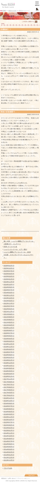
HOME (4, 10)
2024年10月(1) (9, 284)
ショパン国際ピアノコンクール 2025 (17, 252)
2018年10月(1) (9, 365)
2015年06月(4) (9, 425)
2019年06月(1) (9, 355)
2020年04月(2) (9, 338)
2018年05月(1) (9, 371)
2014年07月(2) (9, 441)
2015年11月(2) (9, 417)
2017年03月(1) (9, 392)
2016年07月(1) (9, 406)
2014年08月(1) (9, 438)
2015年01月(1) (9, 430)
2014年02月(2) (9, 452)
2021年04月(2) (9, 325)
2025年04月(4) (9, 274)
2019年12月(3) (9, 344)
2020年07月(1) (9, 333)
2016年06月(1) (9, 409)
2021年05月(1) (9, 322)
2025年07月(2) (9, 271)
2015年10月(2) (9, 419)
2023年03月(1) (9, 301)
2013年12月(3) (9, 457)
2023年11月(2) (9, 295)
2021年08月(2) (9, 317)
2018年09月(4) (9, 368)
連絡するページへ (36, 21)
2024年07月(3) (9, 290)
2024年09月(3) (9, 287)
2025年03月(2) (9, 276)
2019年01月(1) (9, 360)
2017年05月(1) (9, 390)
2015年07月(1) (9, 422)
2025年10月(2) (9, 268)
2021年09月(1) (9, 314)
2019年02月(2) (9, 357)
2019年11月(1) (9, 346)
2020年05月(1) (9, 336)
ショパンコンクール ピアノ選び (15, 249)
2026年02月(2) (9, 265)
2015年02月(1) (9, 428)
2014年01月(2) (9, 455)
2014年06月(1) (9, 444)
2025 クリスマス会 (10, 246)
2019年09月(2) (9, 349)
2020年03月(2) (9, 341)
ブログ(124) (8, 468)
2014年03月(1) (9, 449)
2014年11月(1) (9, 433)
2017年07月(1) (9, 384)
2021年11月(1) (9, 311)
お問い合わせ (11, 478)
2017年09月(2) (9, 382)
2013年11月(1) (9, 460)
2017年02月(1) (9, 395)
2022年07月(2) (9, 306)
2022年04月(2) (9, 309)
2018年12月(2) (9, 363)
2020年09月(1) (9, 330)
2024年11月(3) (9, 282)
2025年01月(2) (9, 279)
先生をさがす (12, 10)
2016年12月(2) (9, 398)
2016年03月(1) (9, 414)
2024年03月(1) (9, 292)
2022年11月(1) (9, 303)
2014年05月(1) (9, 447)
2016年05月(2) (9, 411)
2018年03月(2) (9, 374)
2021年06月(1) (9, 319)
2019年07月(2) (9, 352)
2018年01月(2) (9, 376)
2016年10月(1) (9, 401)
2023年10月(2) (9, 298)
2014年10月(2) (9, 436)
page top (31, 475)
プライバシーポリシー (23, 478)
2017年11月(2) (9, 379)
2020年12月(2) (9, 328)
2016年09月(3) (9, 403)
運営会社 (3, 478)
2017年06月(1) (9, 387)
